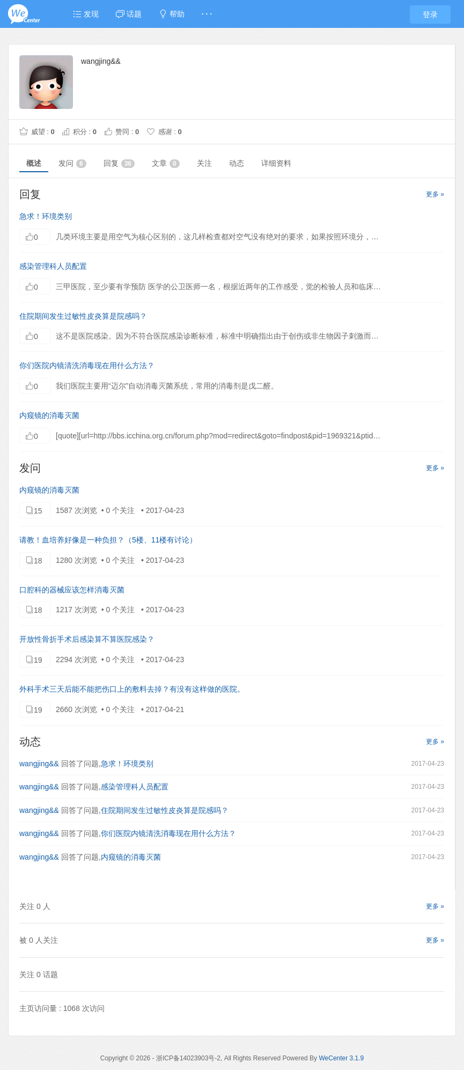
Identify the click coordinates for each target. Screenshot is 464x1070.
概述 (33, 163)
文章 (166, 163)
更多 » (435, 194)
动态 (236, 163)
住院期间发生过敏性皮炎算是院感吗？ (83, 316)
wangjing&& (39, 763)
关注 (204, 163)
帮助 (172, 14)
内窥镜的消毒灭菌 (49, 415)
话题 (129, 14)
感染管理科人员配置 (53, 266)
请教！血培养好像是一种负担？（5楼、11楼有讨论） (108, 540)
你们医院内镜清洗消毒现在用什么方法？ (86, 365)
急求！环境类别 (45, 216)
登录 (430, 14)
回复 (119, 163)
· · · (207, 14)
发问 (72, 163)
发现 (86, 14)
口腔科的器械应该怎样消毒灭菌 (71, 589)
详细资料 (276, 163)
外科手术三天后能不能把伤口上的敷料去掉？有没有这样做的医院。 (132, 689)
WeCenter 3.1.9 (341, 1058)
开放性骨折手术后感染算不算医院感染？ (86, 639)
